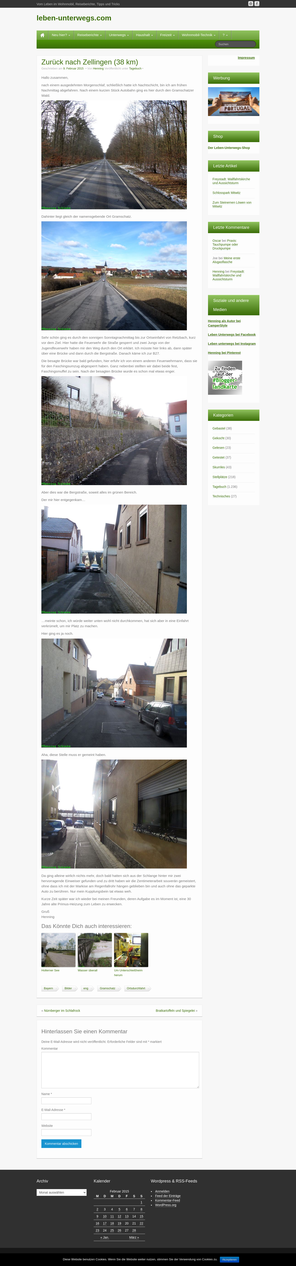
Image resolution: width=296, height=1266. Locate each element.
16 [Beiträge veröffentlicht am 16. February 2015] (97, 1223)
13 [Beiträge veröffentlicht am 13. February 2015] (127, 1216)
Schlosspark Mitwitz (227, 193)
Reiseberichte (89, 35)
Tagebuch (135, 68)
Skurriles (219, 467)
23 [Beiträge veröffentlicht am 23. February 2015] (97, 1230)
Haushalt (144, 35)
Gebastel (219, 428)
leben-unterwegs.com (74, 18)
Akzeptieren (229, 1259)
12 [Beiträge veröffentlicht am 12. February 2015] (119, 1216)
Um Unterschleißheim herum (128, 973)
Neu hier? (61, 35)
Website (47, 1126)
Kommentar (49, 1048)
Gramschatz (107, 988)
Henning (98, 68)
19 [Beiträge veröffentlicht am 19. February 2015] (119, 1223)
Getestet (219, 457)
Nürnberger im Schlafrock (62, 1010)
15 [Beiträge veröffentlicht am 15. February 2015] (141, 1216)
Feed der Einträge (168, 1196)
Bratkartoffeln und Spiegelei (175, 1010)
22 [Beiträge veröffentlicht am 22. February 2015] (141, 1223)
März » (134, 1237)
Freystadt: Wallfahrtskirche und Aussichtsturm (231, 181)
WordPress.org (165, 1205)
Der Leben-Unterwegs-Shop (229, 148)
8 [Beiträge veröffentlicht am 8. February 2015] (141, 1209)
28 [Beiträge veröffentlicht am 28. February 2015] (134, 1230)
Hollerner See (50, 970)
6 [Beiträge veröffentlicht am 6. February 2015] (127, 1209)
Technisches (221, 496)
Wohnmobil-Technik (199, 35)
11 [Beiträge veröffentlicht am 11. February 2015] (112, 1216)
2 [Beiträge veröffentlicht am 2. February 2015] (97, 1209)
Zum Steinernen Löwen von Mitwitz (232, 204)
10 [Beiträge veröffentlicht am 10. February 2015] (105, 1216)
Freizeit (167, 35)
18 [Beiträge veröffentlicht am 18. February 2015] (112, 1223)
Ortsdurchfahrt (136, 988)
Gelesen (218, 447)
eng (85, 988)
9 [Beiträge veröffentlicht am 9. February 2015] (97, 1216)
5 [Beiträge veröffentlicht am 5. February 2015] (119, 1209)
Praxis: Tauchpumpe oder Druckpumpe (225, 244)
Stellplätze (220, 477)
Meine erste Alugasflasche (226, 260)
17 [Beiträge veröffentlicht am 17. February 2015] (105, 1223)
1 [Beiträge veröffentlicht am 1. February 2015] (141, 1202)
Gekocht (218, 438)
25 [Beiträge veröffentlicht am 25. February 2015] (112, 1230)
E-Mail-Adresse (53, 1110)
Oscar (217, 240)
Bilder (68, 988)
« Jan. (104, 1237)
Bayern (48, 988)
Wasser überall (87, 970)
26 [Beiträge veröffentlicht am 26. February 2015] (119, 1230)
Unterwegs (119, 35)
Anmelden (162, 1191)
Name (46, 1094)
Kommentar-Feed (167, 1200)
